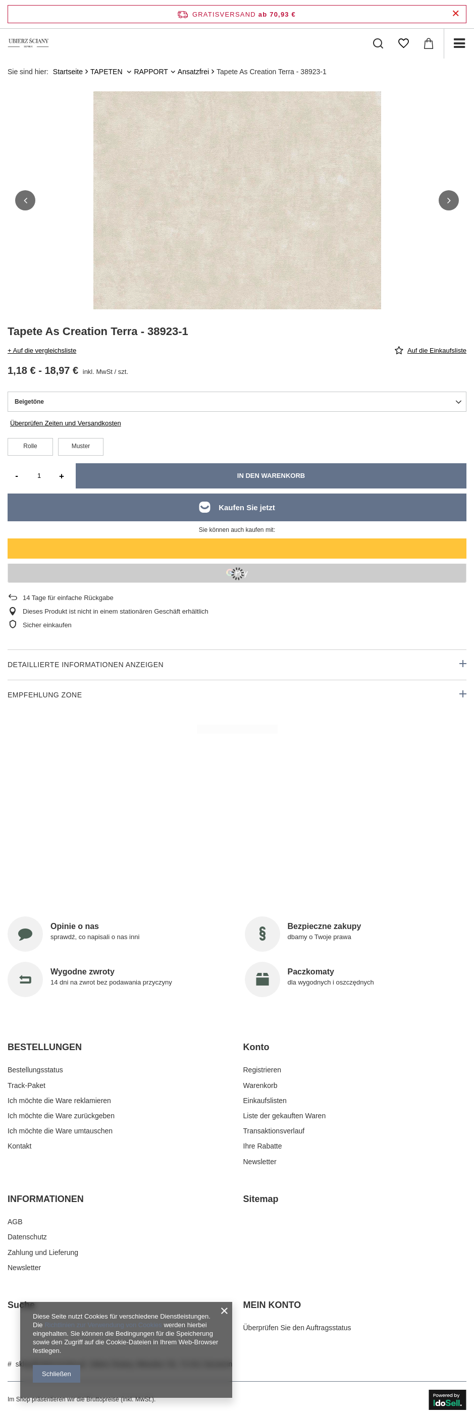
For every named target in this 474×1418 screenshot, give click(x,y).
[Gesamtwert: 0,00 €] (428, 43)
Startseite (68, 72)
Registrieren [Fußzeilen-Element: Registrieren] (262, 1070)
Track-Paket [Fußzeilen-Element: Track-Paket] (26, 1085)
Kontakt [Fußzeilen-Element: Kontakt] (19, 1146)
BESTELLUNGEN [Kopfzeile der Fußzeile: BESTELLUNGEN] (45, 1047)
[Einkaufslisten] (403, 43)
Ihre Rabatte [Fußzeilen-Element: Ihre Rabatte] (262, 1146)
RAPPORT (151, 72)
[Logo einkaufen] (28, 43)
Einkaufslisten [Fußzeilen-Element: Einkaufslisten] (265, 1101)
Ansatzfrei (193, 72)
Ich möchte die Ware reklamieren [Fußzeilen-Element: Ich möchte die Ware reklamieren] (59, 1101)
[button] (25, 200)
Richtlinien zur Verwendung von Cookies (103, 1325)
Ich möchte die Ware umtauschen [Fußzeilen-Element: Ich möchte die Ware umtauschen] (60, 1131)
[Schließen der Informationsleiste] (455, 14)
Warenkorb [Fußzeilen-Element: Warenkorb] (260, 1085)
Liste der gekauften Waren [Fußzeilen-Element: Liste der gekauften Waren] (284, 1116)
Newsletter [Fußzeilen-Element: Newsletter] (260, 1162)
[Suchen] (378, 43)
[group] (237, 235)
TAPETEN (107, 72)
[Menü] (459, 43)
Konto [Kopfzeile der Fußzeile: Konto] (256, 1047)
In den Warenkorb (271, 475)
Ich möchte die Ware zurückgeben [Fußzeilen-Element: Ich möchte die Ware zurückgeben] (61, 1116)
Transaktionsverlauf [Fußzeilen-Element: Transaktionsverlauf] (274, 1131)
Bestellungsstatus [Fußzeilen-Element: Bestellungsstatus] (35, 1070)
